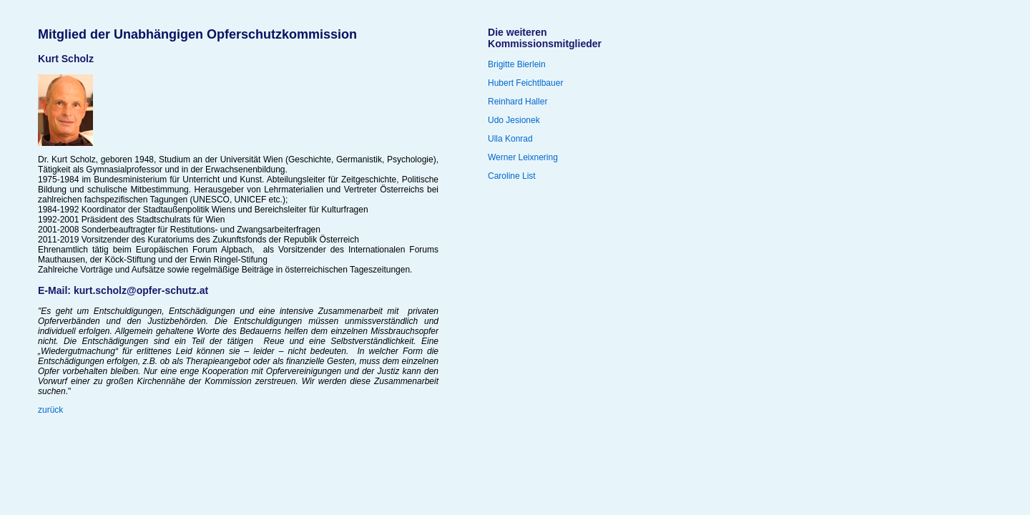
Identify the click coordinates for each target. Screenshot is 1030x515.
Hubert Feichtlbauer (525, 83)
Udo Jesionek (514, 120)
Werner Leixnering (523, 157)
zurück (50, 410)
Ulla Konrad (510, 139)
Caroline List (512, 176)
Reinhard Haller (517, 102)
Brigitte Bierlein (517, 64)
